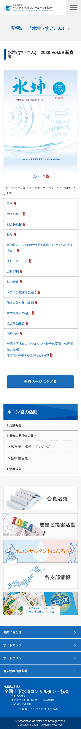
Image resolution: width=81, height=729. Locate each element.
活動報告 (15, 425)
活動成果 (15, 469)
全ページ (39, 176)
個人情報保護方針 (15, 671)
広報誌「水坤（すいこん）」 (33, 446)
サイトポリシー (13, 658)
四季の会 (13, 333)
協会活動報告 (16, 323)
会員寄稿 (13, 271)
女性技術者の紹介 (19, 313)
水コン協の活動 (22, 411)
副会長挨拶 (14, 224)
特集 (10, 234)
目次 (10, 203)
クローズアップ (17, 261)
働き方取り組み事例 (20, 302)
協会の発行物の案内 (23, 435)
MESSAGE (14, 214)
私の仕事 (13, 281)
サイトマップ (12, 645)
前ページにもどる (40, 381)
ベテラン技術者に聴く (22, 292)
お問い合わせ (12, 632)
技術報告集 (19, 458)
